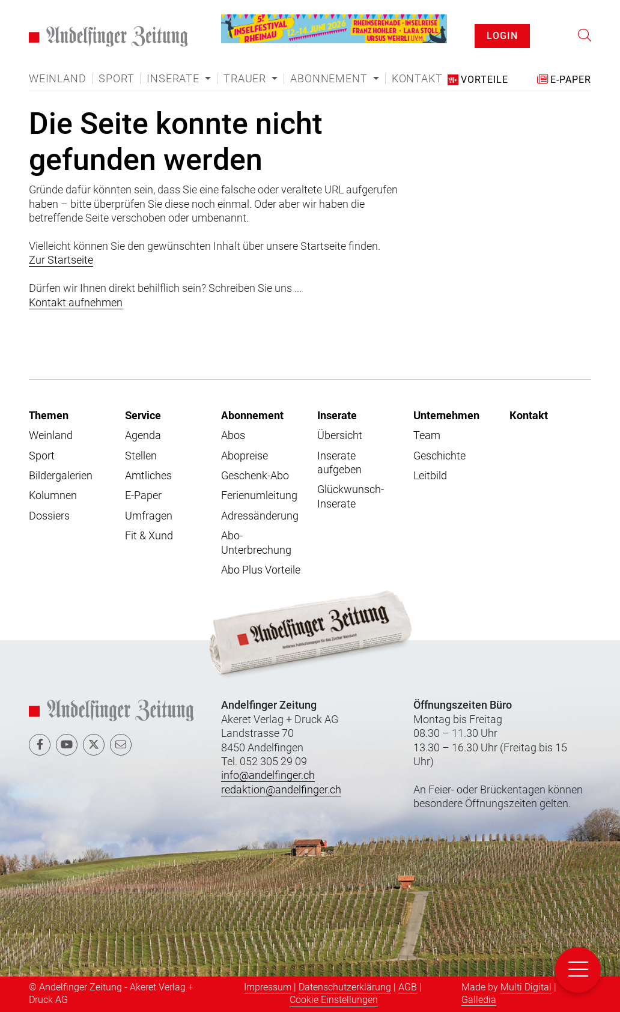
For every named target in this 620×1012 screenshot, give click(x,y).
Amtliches (148, 475)
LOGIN (502, 35)
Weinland (57, 78)
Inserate (337, 415)
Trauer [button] (246, 78)
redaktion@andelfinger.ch (281, 789)
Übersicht (339, 435)
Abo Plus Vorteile (260, 569)
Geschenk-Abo (255, 475)
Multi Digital (526, 987)
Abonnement (252, 415)
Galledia (478, 999)
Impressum (267, 987)
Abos (233, 435)
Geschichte (439, 455)
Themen (48, 415)
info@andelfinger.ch (268, 775)
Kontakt (417, 78)
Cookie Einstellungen (334, 999)
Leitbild (430, 475)
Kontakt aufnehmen (76, 302)
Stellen (141, 455)
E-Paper (143, 495)
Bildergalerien (61, 475)
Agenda (143, 435)
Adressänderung (260, 515)
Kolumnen (53, 495)
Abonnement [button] (330, 78)
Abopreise (244, 455)
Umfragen (148, 515)
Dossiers (49, 515)
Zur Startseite (61, 259)
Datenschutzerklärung (345, 987)
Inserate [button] (174, 78)
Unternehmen (446, 415)
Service (143, 415)
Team (426, 435)
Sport (116, 78)
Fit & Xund (149, 535)
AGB (407, 987)
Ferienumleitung (259, 495)
